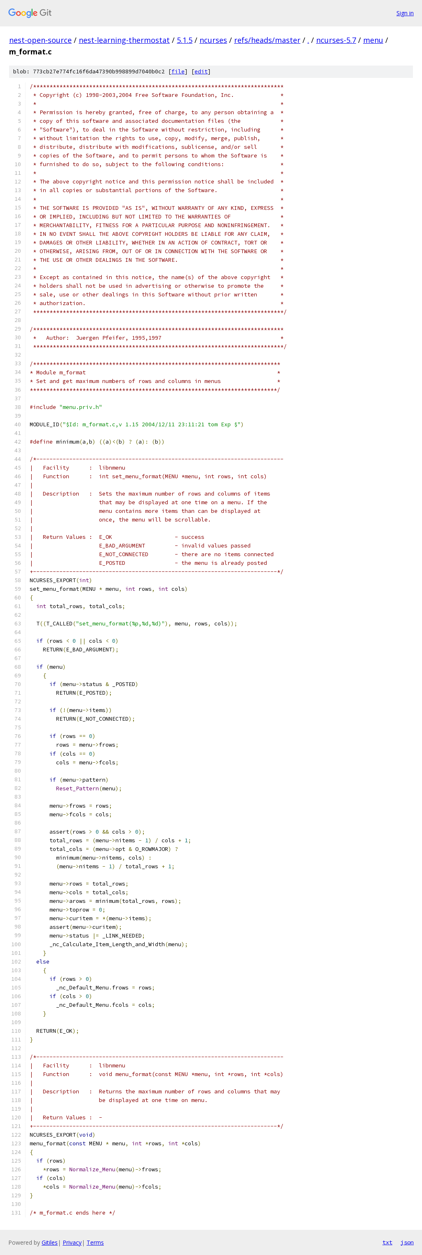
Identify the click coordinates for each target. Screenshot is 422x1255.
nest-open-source (40, 40)
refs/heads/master (267, 40)
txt (387, 1242)
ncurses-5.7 (336, 40)
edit (201, 71)
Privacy (72, 1242)
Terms (95, 1242)
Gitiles (50, 1242)
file (178, 71)
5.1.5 (184, 40)
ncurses (213, 40)
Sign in (405, 13)
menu (373, 40)
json (407, 1242)
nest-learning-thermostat (124, 40)
